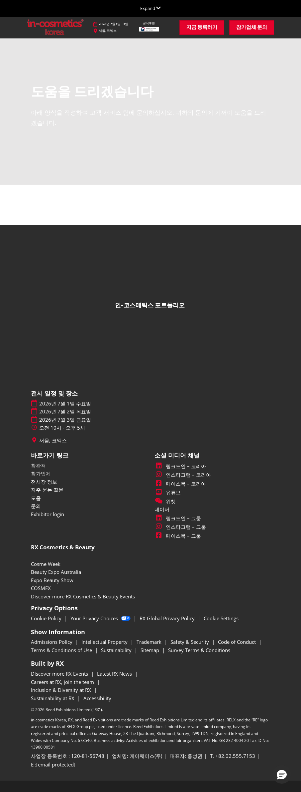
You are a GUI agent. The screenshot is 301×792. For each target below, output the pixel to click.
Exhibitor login (47, 514)
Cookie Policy (47, 618)
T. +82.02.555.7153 (232, 756)
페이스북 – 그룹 (177, 535)
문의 (36, 506)
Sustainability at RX (53, 698)
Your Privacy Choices (101, 618)
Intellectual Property (105, 642)
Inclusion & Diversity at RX (61, 690)
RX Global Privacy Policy (168, 618)
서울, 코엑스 (53, 440)
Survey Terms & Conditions (199, 650)
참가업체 (41, 473)
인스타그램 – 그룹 (180, 526)
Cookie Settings (221, 618)
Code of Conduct (237, 642)
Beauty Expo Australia (56, 572)
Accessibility (97, 698)
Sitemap (150, 650)
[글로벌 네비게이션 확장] (150, 8)
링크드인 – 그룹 (177, 518)
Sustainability (117, 650)
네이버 (161, 509)
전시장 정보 (44, 481)
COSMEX (41, 588)
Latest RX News (115, 673)
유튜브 (167, 492)
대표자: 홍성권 (186, 756)
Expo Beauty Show (52, 580)
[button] (201, 27)
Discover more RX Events (60, 673)
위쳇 (165, 501)
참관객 (38, 465)
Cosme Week (45, 564)
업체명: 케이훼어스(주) (137, 756)
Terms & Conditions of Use (62, 650)
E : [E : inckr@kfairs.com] (53, 765)
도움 (36, 498)
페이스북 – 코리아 (180, 483)
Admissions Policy (52, 642)
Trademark (150, 642)
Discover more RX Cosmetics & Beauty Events (83, 596)
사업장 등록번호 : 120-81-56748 (67, 756)
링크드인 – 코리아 (180, 466)
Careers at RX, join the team (63, 682)
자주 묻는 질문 (47, 489)
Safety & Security (190, 642)
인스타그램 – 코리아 (182, 474)
